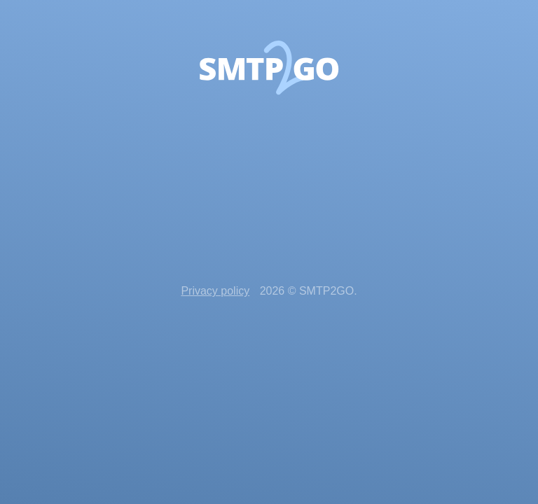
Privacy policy (215, 291)
